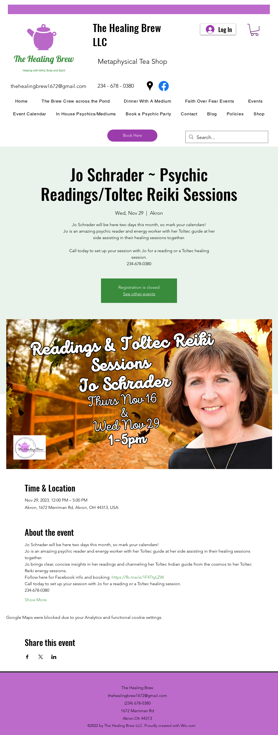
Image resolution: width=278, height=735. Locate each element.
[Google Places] (150, 86)
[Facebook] (163, 86)
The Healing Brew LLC (127, 34)
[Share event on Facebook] (27, 657)
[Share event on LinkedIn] (53, 657)
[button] (254, 30)
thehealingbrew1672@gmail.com (48, 86)
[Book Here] (132, 135)
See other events (139, 293)
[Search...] (227, 137)
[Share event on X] (40, 657)
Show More (36, 599)
